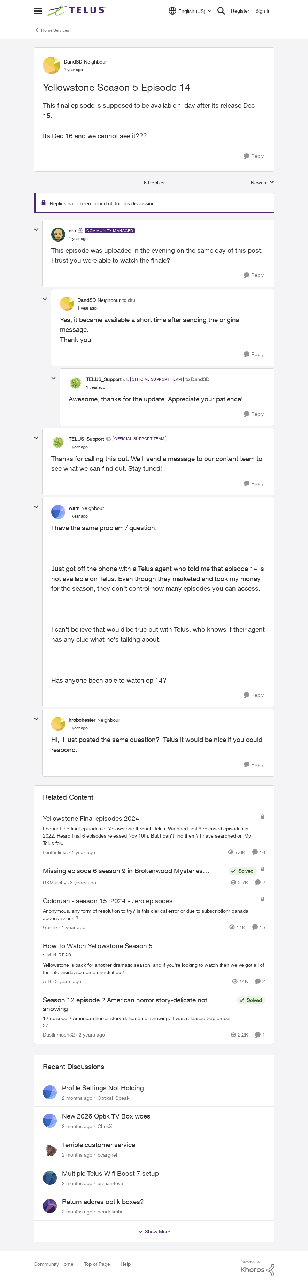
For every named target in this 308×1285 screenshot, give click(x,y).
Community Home (54, 1264)
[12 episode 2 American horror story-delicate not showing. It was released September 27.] (138, 1022)
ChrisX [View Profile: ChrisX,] (105, 1126)
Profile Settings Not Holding (103, 1088)
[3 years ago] (82, 882)
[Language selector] (190, 11)
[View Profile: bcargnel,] (50, 1149)
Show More (154, 1231)
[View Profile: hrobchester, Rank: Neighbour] (58, 724)
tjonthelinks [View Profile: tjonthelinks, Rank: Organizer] (55, 852)
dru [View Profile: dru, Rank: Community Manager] (72, 230)
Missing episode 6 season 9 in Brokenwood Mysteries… (126, 871)
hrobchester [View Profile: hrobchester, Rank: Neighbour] (82, 720)
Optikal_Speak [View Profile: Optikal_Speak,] (113, 1097)
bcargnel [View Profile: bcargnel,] (107, 1155)
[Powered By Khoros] (257, 1268)
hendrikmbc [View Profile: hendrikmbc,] (111, 1212)
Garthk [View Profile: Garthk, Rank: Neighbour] (50, 927)
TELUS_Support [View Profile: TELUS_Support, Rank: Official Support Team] (103, 379)
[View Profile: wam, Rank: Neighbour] (58, 512)
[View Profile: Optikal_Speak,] (50, 1092)
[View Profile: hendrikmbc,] (50, 1206)
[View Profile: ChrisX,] (50, 1121)
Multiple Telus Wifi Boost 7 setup (110, 1173)
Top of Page (97, 1264)
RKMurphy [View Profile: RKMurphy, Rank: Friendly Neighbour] (54, 882)
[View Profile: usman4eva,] (50, 1178)
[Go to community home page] (77, 10)
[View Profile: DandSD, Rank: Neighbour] (51, 65)
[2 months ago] (77, 1097)
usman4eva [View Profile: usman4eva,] (110, 1183)
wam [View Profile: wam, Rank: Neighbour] (74, 508)
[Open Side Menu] (38, 11)
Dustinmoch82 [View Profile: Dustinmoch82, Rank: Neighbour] (59, 1035)
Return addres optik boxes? (103, 1201)
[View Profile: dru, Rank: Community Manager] (58, 235)
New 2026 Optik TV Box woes (106, 1116)
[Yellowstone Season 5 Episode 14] (78, 239)
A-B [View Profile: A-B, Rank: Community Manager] (47, 981)
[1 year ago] (82, 852)
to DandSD (197, 379)
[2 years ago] (90, 1035)
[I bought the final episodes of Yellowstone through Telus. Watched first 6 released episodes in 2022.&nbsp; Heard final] (150, 836)
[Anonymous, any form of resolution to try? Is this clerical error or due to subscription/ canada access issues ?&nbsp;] (150, 914)
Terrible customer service (98, 1145)
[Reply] (253, 156)
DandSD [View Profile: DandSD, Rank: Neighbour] (73, 62)
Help (126, 1264)
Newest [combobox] (262, 182)
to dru (128, 300)
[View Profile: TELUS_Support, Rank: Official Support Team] (76, 383)
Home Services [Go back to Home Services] (51, 30)
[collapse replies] (36, 229)
